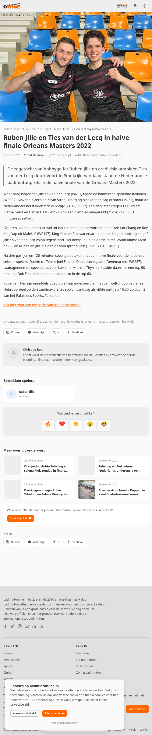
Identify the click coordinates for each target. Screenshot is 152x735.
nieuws (30, 129)
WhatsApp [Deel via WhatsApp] (36, 332)
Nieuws (8, 653)
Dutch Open (84, 666)
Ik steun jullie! (20, 518)
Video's (8, 679)
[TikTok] (12, 626)
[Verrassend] (90, 425)
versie (132, 729)
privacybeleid (19, 704)
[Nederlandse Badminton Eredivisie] (122, 5)
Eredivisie (82, 653)
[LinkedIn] (34, 626)
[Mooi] (62, 425)
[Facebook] (5, 626)
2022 (40, 129)
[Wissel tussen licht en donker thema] (144, 6)
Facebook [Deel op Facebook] (75, 332)
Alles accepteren (55, 713)
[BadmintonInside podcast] (135, 6)
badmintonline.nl (13, 129)
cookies (144, 729)
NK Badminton (86, 660)
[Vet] (48, 425)
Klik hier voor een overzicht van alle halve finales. (42, 305)
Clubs (7, 672)
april (48, 129)
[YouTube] (27, 626)
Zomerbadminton (88, 672)
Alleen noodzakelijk (25, 713)
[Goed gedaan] (76, 425)
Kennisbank (11, 660)
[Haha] (104, 425)
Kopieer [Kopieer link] (13, 332)
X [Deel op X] (56, 332)
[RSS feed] (41, 626)
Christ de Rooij (34, 155)
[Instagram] (20, 626)
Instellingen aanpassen (64, 723)
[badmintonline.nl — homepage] (11, 6)
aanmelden (137, 709)
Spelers (8, 666)
